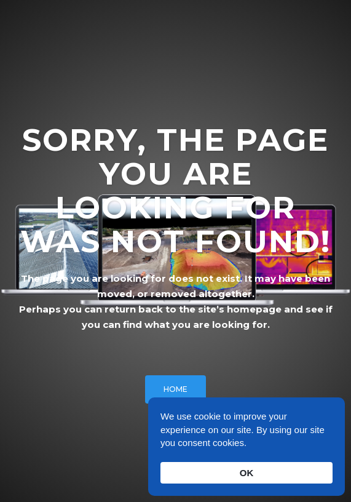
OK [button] (247, 473)
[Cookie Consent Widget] (246, 446)
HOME (175, 389)
